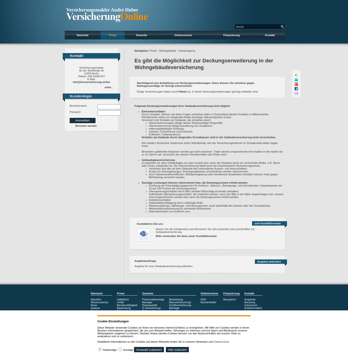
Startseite (83, 35)
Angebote (250, 299)
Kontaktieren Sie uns (150, 223)
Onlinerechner (183, 35)
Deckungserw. (187, 50)
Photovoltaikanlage (153, 299)
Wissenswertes (99, 302)
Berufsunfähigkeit (127, 305)
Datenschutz (221, 341)
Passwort (75, 111)
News (94, 305)
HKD (203, 299)
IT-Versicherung (151, 308)
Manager (147, 302)
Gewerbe (141, 35)
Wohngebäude (167, 50)
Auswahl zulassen (149, 350)
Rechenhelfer (208, 302)
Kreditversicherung (180, 305)
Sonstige (128, 349)
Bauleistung (124, 308)
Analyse (95, 308)
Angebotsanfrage (145, 260)
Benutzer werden (86, 125)
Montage (174, 308)
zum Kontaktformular (267, 223)
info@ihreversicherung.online (91, 82)
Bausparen (229, 299)
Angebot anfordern (269, 261)
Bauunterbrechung (180, 302)
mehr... (109, 87)
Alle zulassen (177, 350)
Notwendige (110, 349)
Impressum (250, 305)
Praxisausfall (149, 305)
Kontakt (270, 35)
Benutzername (78, 105)
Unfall (120, 302)
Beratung (249, 302)
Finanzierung (231, 35)
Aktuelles (96, 299)
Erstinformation (253, 308)
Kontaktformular (206, 236)
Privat (112, 35)
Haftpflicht (123, 299)
